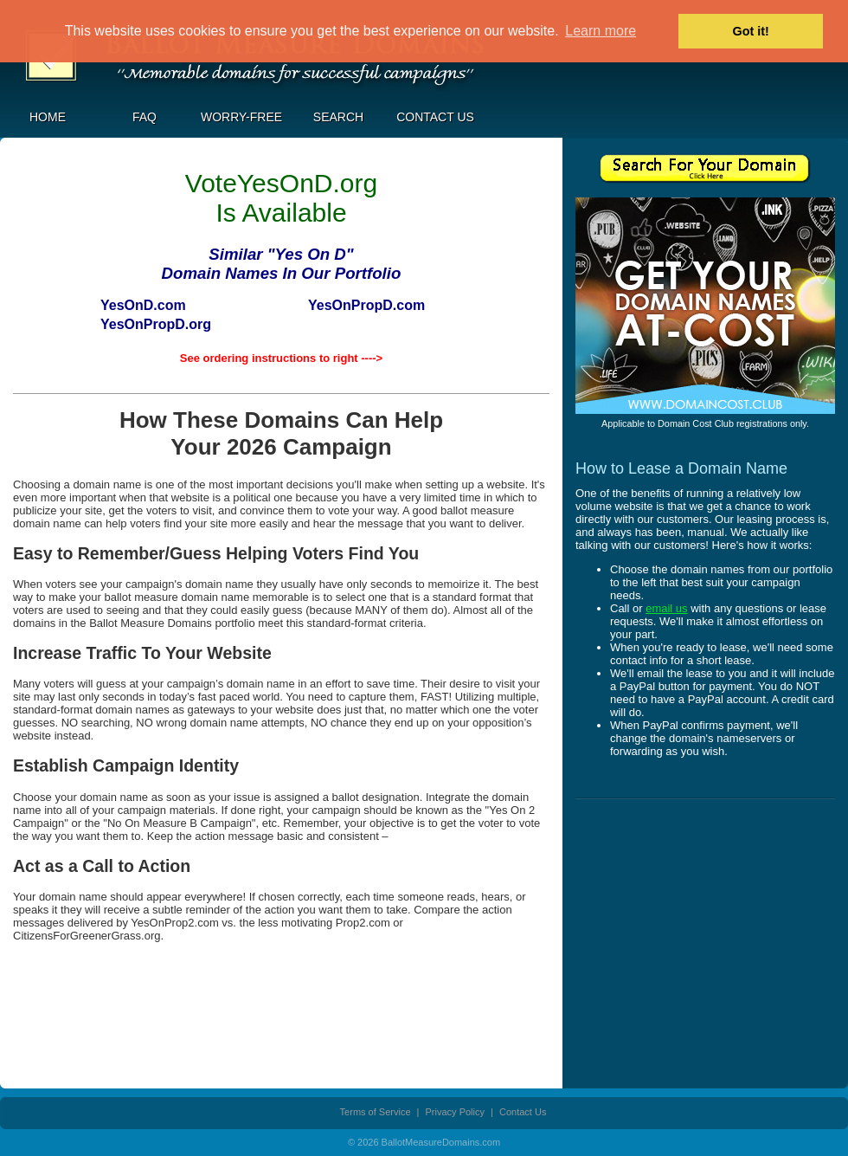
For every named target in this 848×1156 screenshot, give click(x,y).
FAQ (144, 117)
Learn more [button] (600, 30)
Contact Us (435, 117)
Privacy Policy (455, 1112)
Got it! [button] (751, 31)
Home (47, 117)
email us (666, 608)
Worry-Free (241, 117)
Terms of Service (375, 1112)
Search (338, 117)
